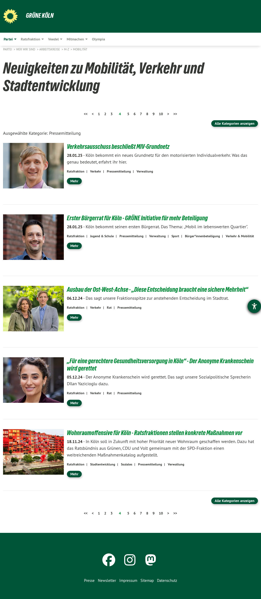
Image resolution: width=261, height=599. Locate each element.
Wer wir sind (26, 49)
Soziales (126, 464)
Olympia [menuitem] (98, 39)
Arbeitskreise (50, 49)
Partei (8, 49)
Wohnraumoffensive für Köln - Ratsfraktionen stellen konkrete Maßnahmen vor (154, 432)
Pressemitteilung (119, 171)
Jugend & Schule (102, 236)
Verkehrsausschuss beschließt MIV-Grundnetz (118, 146)
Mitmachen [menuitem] (75, 39)
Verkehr (95, 171)
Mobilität (80, 49)
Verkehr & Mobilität (240, 236)
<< (85, 113)
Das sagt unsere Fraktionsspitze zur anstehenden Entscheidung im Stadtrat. (148, 298)
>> (175, 113)
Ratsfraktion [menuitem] (30, 39)
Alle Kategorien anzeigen (234, 123)
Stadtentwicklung (102, 464)
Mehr (74, 181)
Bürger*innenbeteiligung (202, 236)
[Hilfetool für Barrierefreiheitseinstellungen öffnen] (254, 306)
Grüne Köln (40, 15)
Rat (109, 307)
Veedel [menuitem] (53, 39)
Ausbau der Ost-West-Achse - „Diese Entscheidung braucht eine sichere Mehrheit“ (157, 289)
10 (161, 113)
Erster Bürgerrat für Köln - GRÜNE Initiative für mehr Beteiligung (137, 218)
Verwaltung (145, 171)
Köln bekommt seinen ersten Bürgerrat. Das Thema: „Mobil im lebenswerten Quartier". (157, 226)
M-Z (67, 49)
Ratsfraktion (75, 171)
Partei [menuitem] (8, 39)
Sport (175, 236)
